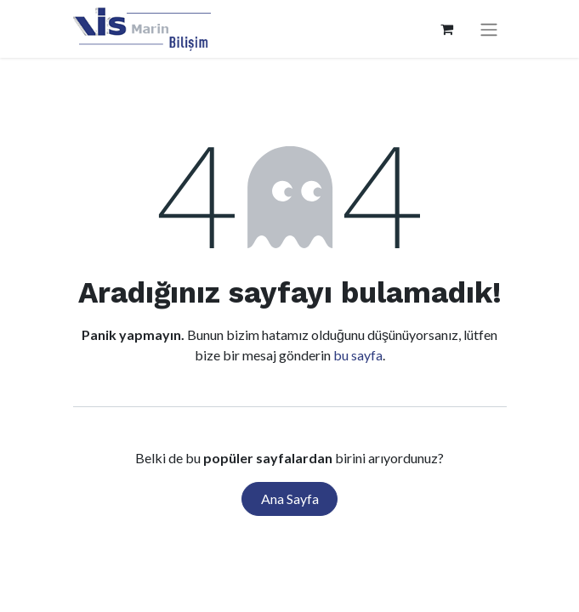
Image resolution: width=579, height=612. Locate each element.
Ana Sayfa (290, 498)
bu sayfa (358, 355)
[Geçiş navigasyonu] (489, 29)
